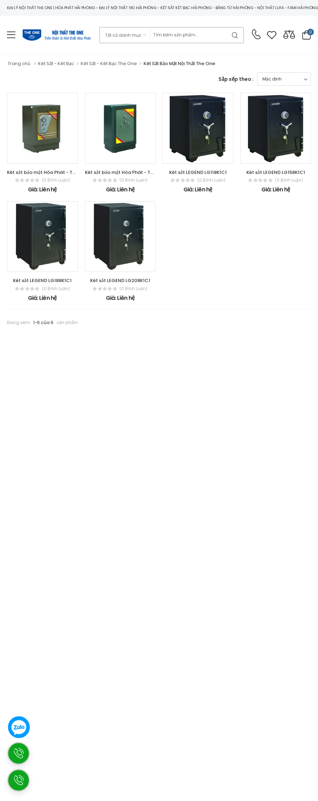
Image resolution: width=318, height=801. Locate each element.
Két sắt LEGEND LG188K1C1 (42, 280)
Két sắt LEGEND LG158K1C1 (275, 172)
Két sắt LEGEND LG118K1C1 (198, 172)
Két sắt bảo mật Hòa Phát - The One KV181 (132, 172)
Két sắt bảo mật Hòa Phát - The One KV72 (54, 172)
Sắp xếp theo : (236, 79)
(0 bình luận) (56, 180)
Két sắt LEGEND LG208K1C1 (120, 280)
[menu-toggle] (11, 35)
